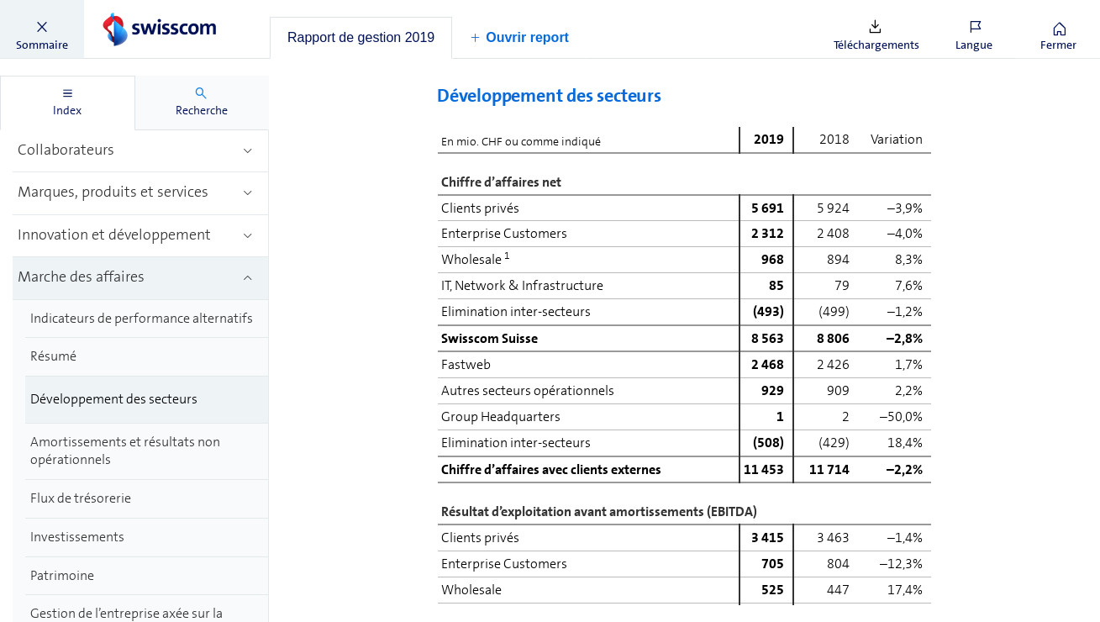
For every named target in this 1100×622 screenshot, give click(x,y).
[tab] (361, 38)
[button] (42, 29)
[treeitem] (141, 151)
